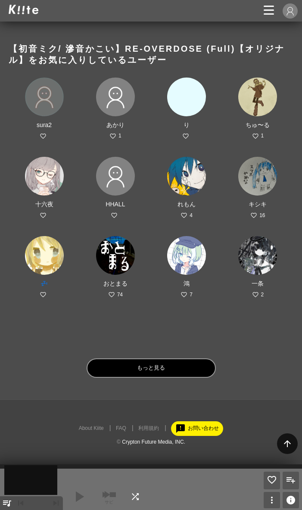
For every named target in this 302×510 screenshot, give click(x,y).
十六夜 (44, 204)
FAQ (121, 428)
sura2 (44, 124)
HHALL (115, 204)
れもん (186, 204)
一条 (258, 283)
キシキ (258, 204)
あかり (115, 124)
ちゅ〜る (258, 124)
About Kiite (91, 428)
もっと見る (151, 367)
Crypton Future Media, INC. (153, 442)
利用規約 (148, 428)
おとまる (115, 283)
